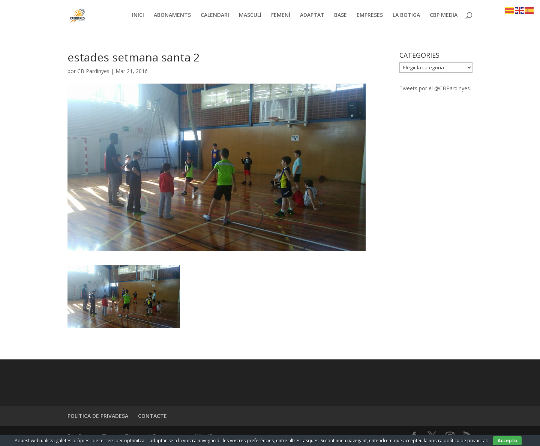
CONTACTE (152, 415)
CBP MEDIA (444, 15)
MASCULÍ (250, 15)
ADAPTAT (312, 15)
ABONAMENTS (172, 15)
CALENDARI (215, 15)
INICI (138, 15)
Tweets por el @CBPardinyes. (435, 88)
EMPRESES (370, 15)
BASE (340, 15)
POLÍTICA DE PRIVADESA (98, 415)
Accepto (507, 440)
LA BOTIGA (406, 15)
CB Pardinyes (93, 71)
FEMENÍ (280, 15)
